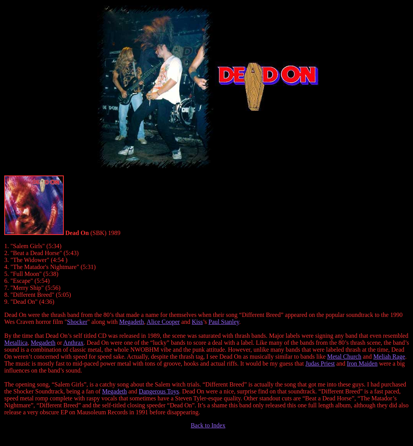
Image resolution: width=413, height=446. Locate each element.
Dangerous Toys (159, 391)
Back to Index (208, 425)
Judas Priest (320, 363)
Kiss (197, 321)
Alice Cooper (163, 321)
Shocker (77, 321)
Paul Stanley (224, 321)
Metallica (15, 342)
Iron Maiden (362, 363)
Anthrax (73, 342)
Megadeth (131, 321)
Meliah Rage (389, 356)
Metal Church (344, 356)
